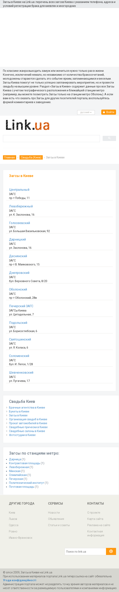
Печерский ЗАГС (21, 306)
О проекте (93, 512)
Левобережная (19, 467)
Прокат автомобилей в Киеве (28, 423)
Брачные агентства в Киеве (27, 407)
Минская (14, 471)
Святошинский (20, 339)
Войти (108, 112)
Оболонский (18, 289)
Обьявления (56, 518)
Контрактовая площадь (24, 463)
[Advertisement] (59, 37)
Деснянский (18, 256)
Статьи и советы (59, 525)
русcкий (86, 112)
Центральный (19, 190)
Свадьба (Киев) (31, 157)
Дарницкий (17, 239)
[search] (51, 138)
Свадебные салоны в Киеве (27, 431)
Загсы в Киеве (18, 415)
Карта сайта (95, 518)
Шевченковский (21, 372)
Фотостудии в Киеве (22, 435)
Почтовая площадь (21, 486)
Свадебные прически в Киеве (28, 427)
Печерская (16, 478)
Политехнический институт (26, 482)
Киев (12, 512)
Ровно (13, 531)
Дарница (15, 459)
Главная (9, 157)
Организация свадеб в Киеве (28, 419)
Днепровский (19, 273)
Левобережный (21, 206)
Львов (13, 518)
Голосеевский (19, 223)
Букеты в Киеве (19, 411)
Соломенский (19, 356)
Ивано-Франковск (20, 537)
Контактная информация (95, 533)
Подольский (18, 323)
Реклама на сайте (98, 525)
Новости (54, 512)
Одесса (13, 525)
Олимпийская (18, 475)
